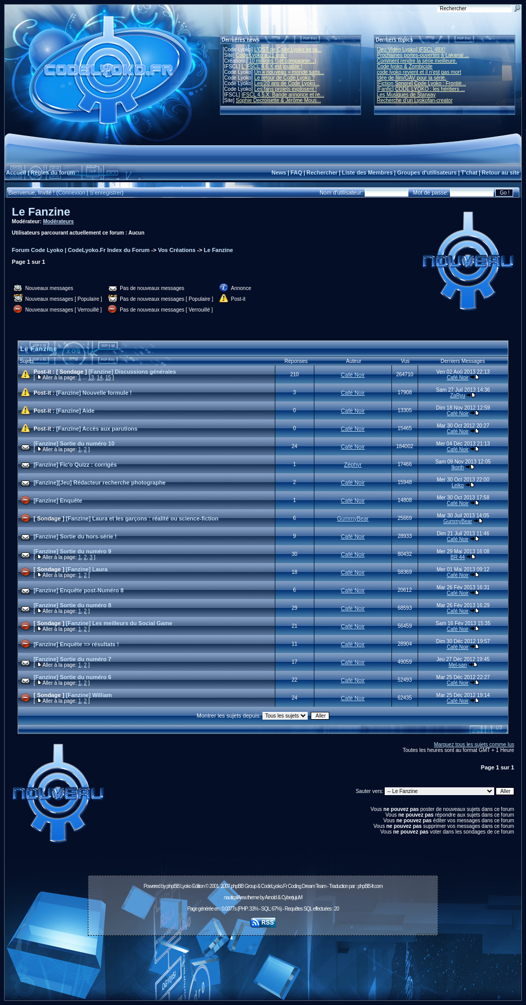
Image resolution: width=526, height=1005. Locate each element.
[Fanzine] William (89, 695)
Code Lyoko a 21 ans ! (261, 55)
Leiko (458, 485)
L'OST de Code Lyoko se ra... (288, 49)
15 (108, 377)
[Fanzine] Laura (86, 569)
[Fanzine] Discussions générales (132, 372)
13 (91, 377)
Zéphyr (353, 464)
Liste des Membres (367, 172)
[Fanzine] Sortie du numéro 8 (72, 605)
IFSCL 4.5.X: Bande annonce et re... (282, 95)
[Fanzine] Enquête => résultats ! (76, 644)
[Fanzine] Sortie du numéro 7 (72, 659)
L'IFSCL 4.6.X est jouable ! (271, 66)
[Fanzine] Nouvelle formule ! (94, 393)
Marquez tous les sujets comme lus (474, 744)
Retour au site (500, 172)
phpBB (172, 886)
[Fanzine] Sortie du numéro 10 (74, 443)
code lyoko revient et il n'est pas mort (419, 72)
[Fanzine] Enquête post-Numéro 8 (78, 590)
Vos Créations (176, 250)
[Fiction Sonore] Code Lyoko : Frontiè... (421, 83)
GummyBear (353, 518)
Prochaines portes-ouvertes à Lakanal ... (423, 55)
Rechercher (322, 172)
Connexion (71, 192)
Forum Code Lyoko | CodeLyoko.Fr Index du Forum (80, 250)
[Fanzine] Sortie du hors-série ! (75, 536)
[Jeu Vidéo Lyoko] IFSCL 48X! (411, 49)
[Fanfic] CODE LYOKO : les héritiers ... (421, 89)
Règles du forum (52, 172)
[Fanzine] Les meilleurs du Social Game (119, 623)
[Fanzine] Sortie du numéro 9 (72, 551)
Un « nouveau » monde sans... (289, 72)
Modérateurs (58, 221)
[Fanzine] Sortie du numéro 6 (72, 677)
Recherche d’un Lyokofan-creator (415, 100)
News (278, 172)
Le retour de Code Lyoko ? (284, 78)
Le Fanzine (41, 211)
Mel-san (457, 665)
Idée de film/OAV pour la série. (411, 78)
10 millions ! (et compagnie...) (282, 61)
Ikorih (458, 467)
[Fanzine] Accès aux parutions (97, 429)
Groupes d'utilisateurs (427, 172)
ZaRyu (457, 395)
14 (99, 377)
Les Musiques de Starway (406, 95)
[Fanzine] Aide (75, 411)
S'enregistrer (106, 192)
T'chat (469, 172)
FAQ (297, 172)
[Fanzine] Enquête (57, 500)
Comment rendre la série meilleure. (417, 61)
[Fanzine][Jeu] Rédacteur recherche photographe (99, 482)
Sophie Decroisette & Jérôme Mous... (278, 100)
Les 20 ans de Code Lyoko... (287, 83)
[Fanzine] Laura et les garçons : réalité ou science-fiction (142, 518)
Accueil (16, 172)
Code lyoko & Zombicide (405, 66)
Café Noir (353, 375)
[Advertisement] (263, 962)
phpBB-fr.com (370, 886)
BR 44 (457, 557)
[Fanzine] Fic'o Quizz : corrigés (75, 464)
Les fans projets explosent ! (285, 89)
